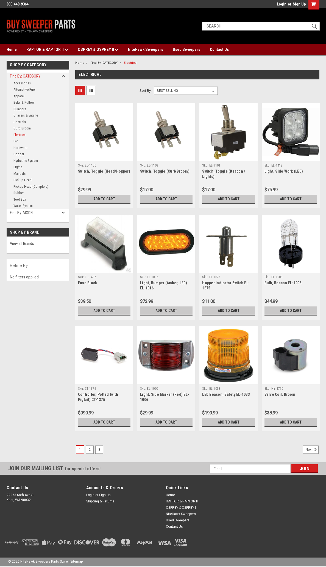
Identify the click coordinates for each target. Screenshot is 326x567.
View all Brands (22, 243)
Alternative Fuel (24, 89)
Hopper (18, 154)
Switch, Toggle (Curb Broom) (165, 171)
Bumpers (19, 109)
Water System (23, 206)
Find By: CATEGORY (25, 76)
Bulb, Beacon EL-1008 (283, 283)
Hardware (20, 148)
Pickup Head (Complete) (30, 186)
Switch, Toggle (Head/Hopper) (104, 171)
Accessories (22, 83)
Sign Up (299, 4)
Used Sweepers (186, 49)
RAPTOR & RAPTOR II (47, 49)
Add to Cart (104, 199)
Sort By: (146, 90)
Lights (17, 167)
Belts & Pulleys (24, 102)
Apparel (18, 96)
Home (12, 49)
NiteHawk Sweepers (145, 49)
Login (281, 4)
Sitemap (76, 561)
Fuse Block (87, 283)
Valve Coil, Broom (279, 394)
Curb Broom (22, 128)
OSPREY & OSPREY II (98, 49)
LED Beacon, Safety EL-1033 (226, 394)
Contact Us (219, 49)
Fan (15, 141)
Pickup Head (22, 180)
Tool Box (19, 199)
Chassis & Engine (25, 115)
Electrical (19, 135)
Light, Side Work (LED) (283, 171)
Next (312, 449)
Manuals (19, 174)
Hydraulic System (25, 161)
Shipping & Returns (100, 501)
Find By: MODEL (22, 212)
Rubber (18, 193)
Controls (19, 122)
